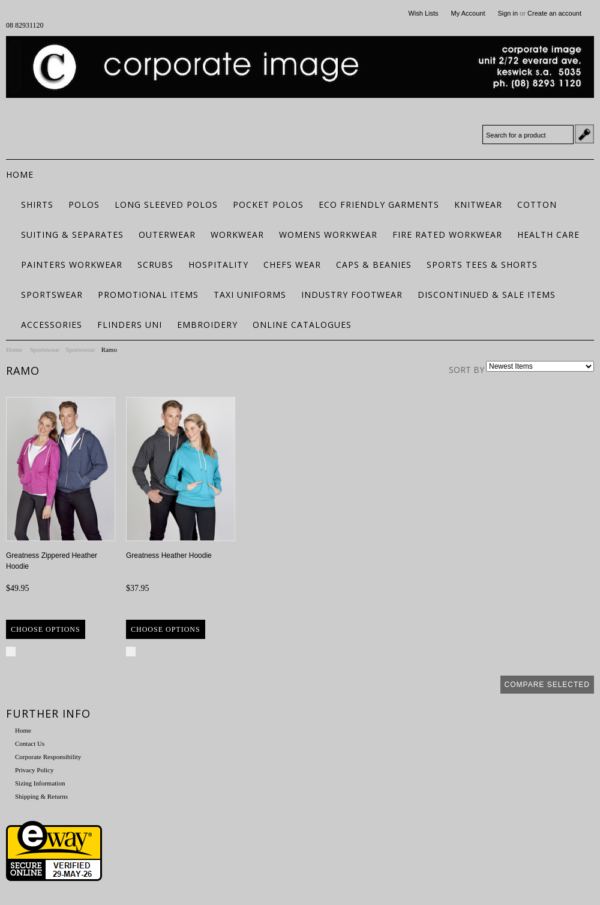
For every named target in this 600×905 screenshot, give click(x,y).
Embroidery (207, 324)
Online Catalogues (302, 324)
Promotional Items (148, 294)
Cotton (537, 204)
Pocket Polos (268, 204)
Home (14, 349)
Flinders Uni (129, 324)
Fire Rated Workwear (447, 234)
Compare (36, 652)
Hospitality (218, 264)
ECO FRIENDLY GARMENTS (379, 204)
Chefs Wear (292, 264)
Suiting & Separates (72, 234)
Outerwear (167, 234)
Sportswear (52, 294)
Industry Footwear (352, 294)
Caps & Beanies (374, 264)
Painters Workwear (71, 264)
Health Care (548, 234)
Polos (84, 204)
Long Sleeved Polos (166, 204)
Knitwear (478, 204)
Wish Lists (423, 13)
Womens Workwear (328, 234)
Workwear (237, 234)
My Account (468, 13)
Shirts (37, 204)
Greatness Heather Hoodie (169, 555)
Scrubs (155, 264)
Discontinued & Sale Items (487, 294)
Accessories (51, 324)
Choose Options (45, 629)
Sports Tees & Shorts (482, 264)
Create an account (554, 13)
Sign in (507, 13)
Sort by (466, 369)
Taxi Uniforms (250, 294)
